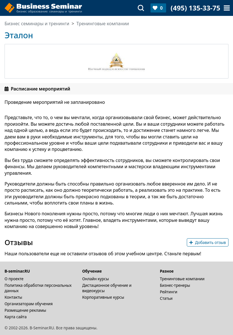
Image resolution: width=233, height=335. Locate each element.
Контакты (13, 297)
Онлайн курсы (95, 278)
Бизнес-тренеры (175, 285)
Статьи (166, 298)
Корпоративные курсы (103, 297)
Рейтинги (168, 291)
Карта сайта (16, 316)
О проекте (14, 278)
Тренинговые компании (182, 278)
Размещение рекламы (25, 310)
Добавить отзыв (207, 242)
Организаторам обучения (29, 303)
